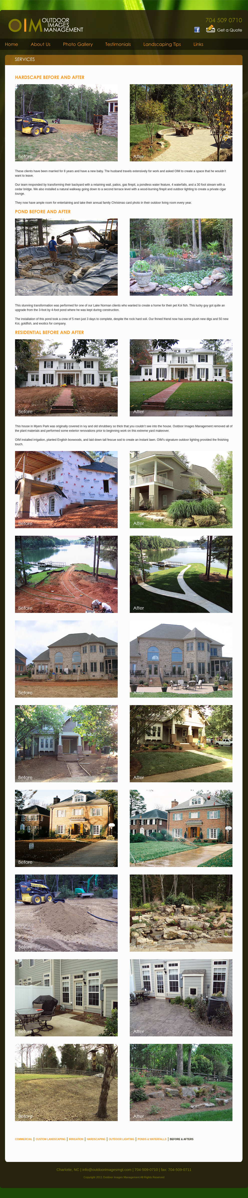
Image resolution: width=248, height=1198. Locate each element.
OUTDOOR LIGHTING (121, 1139)
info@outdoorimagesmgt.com (107, 1169)
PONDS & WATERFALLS (152, 1139)
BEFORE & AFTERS (181, 1139)
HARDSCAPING (96, 1139)
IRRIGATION (76, 1139)
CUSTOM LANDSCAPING (50, 1139)
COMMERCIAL (23, 1139)
